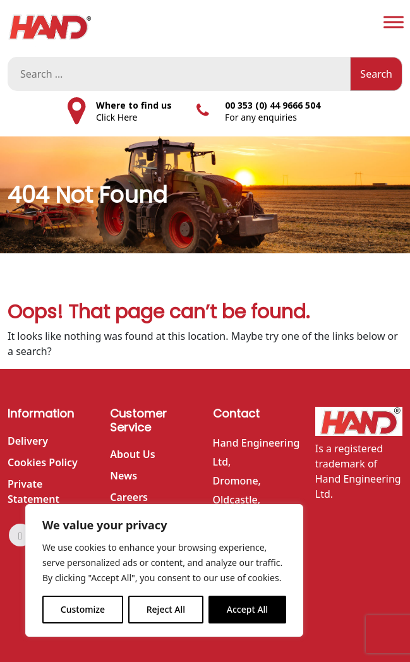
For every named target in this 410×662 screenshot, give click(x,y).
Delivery (28, 441)
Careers (129, 497)
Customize (83, 609)
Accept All (247, 609)
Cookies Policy (43, 462)
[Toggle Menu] (393, 22)
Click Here (117, 117)
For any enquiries (261, 117)
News (123, 476)
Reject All (166, 609)
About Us (132, 454)
